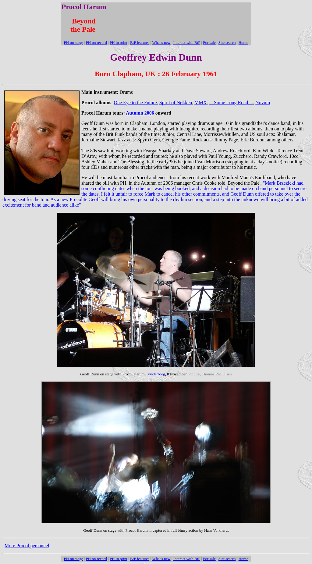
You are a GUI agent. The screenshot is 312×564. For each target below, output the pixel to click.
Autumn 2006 (140, 112)
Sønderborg (156, 374)
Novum (262, 102)
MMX (200, 102)
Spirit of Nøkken (175, 102)
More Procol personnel (27, 545)
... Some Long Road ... (231, 102)
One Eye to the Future (135, 102)
